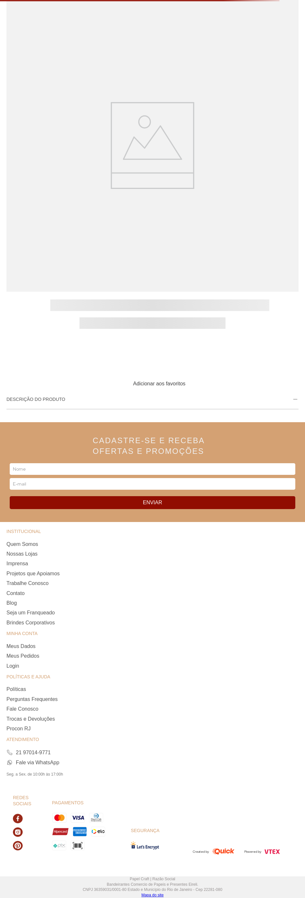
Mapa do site (152, 895)
